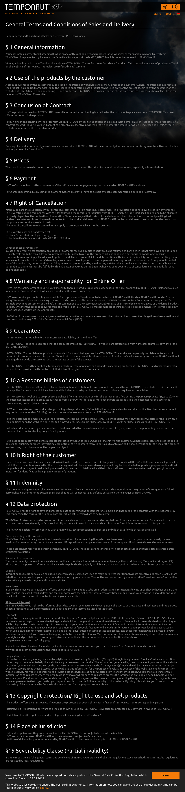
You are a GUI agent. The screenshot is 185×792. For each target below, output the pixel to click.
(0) (175, 6)
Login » (170, 13)
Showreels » (47, 13)
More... (44, 789)
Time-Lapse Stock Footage (19, 13)
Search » (159, 13)
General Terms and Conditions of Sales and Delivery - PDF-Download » (45, 35)
